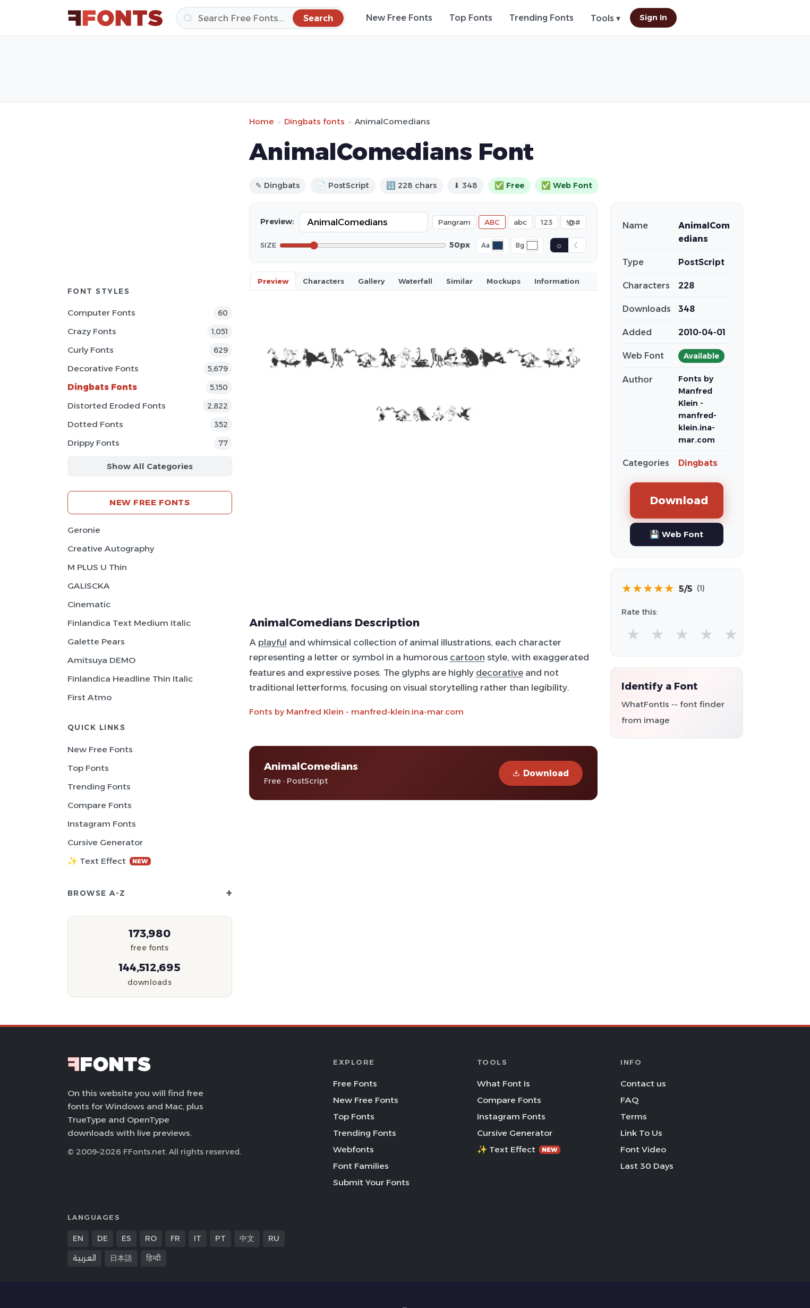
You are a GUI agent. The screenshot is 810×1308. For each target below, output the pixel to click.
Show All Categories (150, 466)
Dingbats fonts (314, 121)
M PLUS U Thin (97, 567)
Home (261, 121)
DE (102, 1238)
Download (541, 773)
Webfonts (353, 1149)
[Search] (261, 18)
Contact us (643, 1083)
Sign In (653, 17)
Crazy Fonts (91, 331)
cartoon (467, 657)
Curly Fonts (90, 350)
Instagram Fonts (101, 824)
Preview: (277, 221)
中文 (247, 1238)
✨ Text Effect (109, 861)
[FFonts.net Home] (115, 18)
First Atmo (89, 697)
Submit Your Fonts (371, 1182)
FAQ (629, 1100)
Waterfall (415, 281)
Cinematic (88, 604)
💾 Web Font (676, 534)
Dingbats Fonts (102, 387)
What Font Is (503, 1083)
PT (220, 1238)
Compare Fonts (99, 805)
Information (556, 281)
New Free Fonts (399, 18)
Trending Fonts (541, 18)
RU (273, 1238)
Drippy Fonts (93, 443)
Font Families (361, 1166)
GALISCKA (88, 586)
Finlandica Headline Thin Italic (130, 679)
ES (126, 1238)
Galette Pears (96, 641)
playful (272, 642)
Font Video (643, 1149)
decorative (499, 672)
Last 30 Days (646, 1166)
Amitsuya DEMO (101, 660)
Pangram (454, 222)
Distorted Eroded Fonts (116, 406)
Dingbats (698, 463)
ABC (492, 222)
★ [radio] (633, 634)
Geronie (83, 530)
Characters (323, 281)
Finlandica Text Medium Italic (129, 623)
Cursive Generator (105, 842)
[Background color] (532, 245)
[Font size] (362, 245)
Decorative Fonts (103, 368)
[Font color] (497, 245)
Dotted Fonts (95, 424)
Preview (273, 281)
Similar (459, 281)
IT (197, 1238)
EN (78, 1238)
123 (546, 222)
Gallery (371, 281)
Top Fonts (470, 18)
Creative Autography (110, 548)
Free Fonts (355, 1083)
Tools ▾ (605, 18)
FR (175, 1238)
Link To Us (641, 1133)
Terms (633, 1116)
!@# (573, 222)
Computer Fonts (101, 313)
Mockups (504, 281)
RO (151, 1238)
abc (520, 222)
